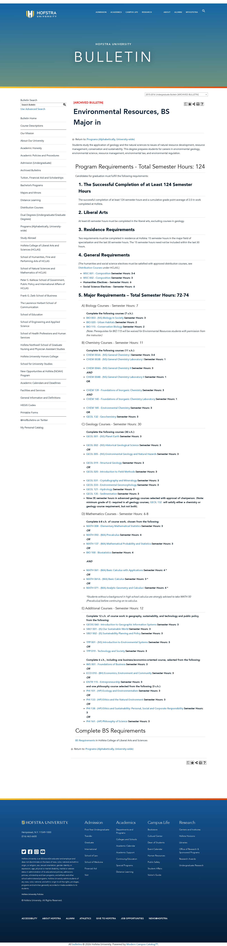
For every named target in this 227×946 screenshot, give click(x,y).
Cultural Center (155, 836)
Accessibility (29, 918)
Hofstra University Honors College (39, 356)
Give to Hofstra (106, 918)
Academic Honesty (31, 148)
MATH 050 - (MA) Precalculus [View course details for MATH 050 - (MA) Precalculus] (102, 535)
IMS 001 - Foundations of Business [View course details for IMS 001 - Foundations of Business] (105, 664)
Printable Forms (29, 412)
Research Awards (187, 858)
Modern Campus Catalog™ (142, 944)
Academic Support (125, 852)
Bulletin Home (28, 118)
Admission (101, 12)
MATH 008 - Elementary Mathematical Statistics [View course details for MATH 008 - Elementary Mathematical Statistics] (113, 526)
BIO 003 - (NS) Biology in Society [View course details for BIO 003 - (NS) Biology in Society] (105, 318)
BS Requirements (85, 740)
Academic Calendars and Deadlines (40, 383)
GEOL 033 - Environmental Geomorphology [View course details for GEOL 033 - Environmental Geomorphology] (111, 485)
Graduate (89, 842)
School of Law (91, 855)
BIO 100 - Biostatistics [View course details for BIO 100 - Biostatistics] (98, 552)
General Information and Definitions (40, 398)
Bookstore (152, 829)
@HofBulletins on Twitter (34, 420)
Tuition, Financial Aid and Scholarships (41, 178)
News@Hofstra (158, 918)
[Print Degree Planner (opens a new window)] (185, 104)
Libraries (183, 842)
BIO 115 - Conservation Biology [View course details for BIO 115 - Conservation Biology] (104, 326)
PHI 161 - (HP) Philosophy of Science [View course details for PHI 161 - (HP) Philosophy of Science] (107, 721)
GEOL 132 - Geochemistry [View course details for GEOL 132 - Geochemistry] (101, 416)
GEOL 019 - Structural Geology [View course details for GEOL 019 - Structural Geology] (104, 463)
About (167, 12)
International (91, 848)
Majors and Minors (30, 192)
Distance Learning (30, 200)
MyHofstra (192, 12)
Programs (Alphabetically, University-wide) (111, 139)
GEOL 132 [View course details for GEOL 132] (156, 502)
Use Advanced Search (32, 109)
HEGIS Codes (28, 405)
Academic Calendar (125, 845)
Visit (86, 874)
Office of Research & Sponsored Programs (189, 850)
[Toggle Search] (204, 11)
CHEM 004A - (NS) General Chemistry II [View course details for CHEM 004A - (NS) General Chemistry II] (108, 368)
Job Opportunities (132, 918)
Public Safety (154, 861)
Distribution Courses (31, 207)
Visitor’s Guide (154, 874)
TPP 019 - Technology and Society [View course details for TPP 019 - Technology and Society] (105, 651)
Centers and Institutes (190, 829)
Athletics (85, 918)
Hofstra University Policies (33, 894)
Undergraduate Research (191, 865)
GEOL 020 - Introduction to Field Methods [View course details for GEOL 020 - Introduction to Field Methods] (110, 471)
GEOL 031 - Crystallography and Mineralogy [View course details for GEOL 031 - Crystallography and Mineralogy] (111, 480)
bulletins (77, 944)
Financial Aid (91, 868)
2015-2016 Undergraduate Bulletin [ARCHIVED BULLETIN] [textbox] (172, 94)
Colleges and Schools (126, 839)
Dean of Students (156, 842)
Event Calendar (155, 848)
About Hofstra (51, 918)
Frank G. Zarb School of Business (38, 295)
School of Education (31, 314)
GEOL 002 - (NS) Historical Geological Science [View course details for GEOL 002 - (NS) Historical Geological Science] (112, 445)
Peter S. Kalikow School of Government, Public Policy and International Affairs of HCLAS (42, 284)
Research (147, 12)
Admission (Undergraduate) (35, 163)
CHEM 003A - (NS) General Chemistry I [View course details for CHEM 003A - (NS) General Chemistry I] (108, 355)
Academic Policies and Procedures (39, 155)
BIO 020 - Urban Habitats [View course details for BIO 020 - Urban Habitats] (100, 322)
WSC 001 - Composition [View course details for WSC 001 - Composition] (97, 273)
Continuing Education (126, 858)
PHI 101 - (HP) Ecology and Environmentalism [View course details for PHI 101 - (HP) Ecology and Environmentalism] (112, 691)
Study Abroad (28, 238)
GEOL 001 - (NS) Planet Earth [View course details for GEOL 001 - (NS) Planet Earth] (102, 436)
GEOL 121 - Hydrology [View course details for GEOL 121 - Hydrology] (99, 489)
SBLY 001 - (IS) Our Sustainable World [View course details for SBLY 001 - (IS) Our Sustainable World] (107, 629)
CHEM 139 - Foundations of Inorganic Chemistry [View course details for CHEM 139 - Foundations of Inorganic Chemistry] (114, 390)
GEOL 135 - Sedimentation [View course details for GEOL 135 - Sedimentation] (101, 494)
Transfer (88, 836)
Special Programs (124, 865)
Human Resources (156, 855)
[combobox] (176, 94)
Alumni (178, 12)
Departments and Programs (124, 831)
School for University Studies (36, 364)
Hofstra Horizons (187, 836)
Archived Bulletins (30, 170)
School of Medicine (94, 861)
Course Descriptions (31, 126)
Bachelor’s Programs (31, 185)
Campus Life (132, 12)
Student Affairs (155, 868)
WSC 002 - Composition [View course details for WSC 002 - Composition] (97, 278)
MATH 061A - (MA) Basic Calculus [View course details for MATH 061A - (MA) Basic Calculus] (105, 579)
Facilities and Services (32, 390)
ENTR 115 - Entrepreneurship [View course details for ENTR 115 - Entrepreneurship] (103, 682)
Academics (116, 12)
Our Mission (27, 133)
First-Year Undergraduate (97, 829)
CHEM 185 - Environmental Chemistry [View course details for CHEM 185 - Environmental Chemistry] (108, 408)
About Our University (32, 140)
